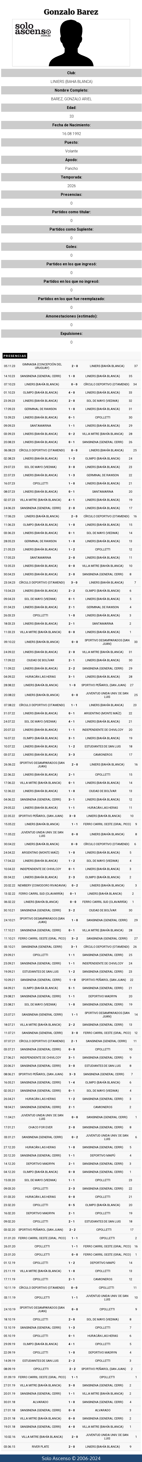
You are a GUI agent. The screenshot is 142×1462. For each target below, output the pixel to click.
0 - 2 (72, 434)
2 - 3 (72, 877)
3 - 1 (72, 676)
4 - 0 (72, 392)
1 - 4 (72, 1082)
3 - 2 (72, 910)
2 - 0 (75, 366)
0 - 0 (74, 384)
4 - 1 (72, 500)
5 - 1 (72, 988)
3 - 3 (72, 754)
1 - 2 (72, 549)
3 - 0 (72, 467)
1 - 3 (72, 458)
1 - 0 (72, 376)
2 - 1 (72, 607)
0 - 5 (72, 1205)
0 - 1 (72, 417)
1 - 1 (72, 425)
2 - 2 (72, 590)
